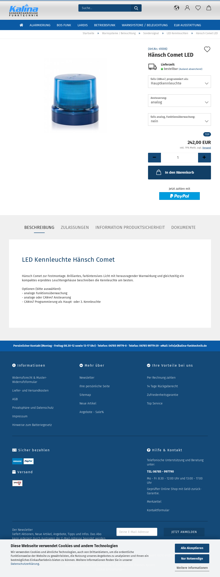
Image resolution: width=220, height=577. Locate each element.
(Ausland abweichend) (190, 69)
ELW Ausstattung (187, 25)
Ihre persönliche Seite (94, 386)
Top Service (155, 403)
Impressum (20, 416)
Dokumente (183, 227)
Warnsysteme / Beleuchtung (145, 25)
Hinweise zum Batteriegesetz (32, 425)
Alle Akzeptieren (192, 548)
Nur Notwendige (192, 558)
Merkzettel (154, 502)
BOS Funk (64, 25)
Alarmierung (40, 25)
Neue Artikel (87, 403)
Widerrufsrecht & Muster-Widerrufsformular (29, 380)
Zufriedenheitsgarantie (162, 395)
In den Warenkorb (174, 172)
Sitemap (85, 395)
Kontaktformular (158, 510)
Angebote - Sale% (91, 412)
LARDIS (83, 25)
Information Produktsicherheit (130, 227)
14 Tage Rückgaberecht (162, 386)
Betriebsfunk (104, 25)
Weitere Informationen (192, 568)
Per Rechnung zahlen (161, 378)
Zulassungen (75, 227)
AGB (15, 399)
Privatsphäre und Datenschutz (32, 408)
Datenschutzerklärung (25, 563)
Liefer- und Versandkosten (30, 390)
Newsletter (86, 378)
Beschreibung (39, 227)
